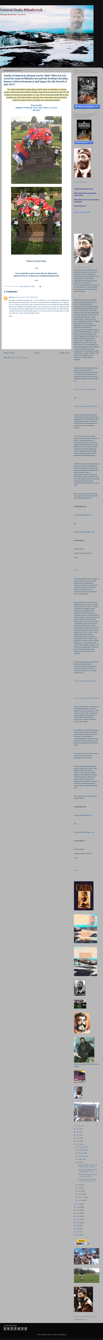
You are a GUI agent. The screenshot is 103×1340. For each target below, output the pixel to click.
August (80, 1159)
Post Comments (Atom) (20, 357)
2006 (78, 1235)
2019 (78, 1138)
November (81, 1150)
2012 (78, 1216)
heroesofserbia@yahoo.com (84, 532)
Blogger (63, 1334)
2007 (78, 1232)
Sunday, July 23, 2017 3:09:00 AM (26, 297)
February (81, 1197)
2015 (78, 1207)
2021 (78, 1132)
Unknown (12, 297)
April (80, 1191)
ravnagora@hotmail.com (83, 515)
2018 (78, 1141)
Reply (11, 316)
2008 (78, 1228)
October (81, 1153)
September (82, 1156)
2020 (78, 1135)
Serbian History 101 (80, 1319)
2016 (78, 1204)
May (79, 1188)
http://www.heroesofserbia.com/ (85, 389)
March (80, 1194)
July (79, 1162)
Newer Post (9, 353)
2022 (78, 1129)
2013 (78, 1213)
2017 (78, 1144)
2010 (78, 1222)
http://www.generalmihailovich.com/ (86, 406)
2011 (78, 1219)
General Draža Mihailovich (21, 10)
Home (37, 353)
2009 (78, 1225)
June (79, 1185)
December (81, 1147)
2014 (78, 1210)
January (81, 1200)
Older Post (64, 353)
